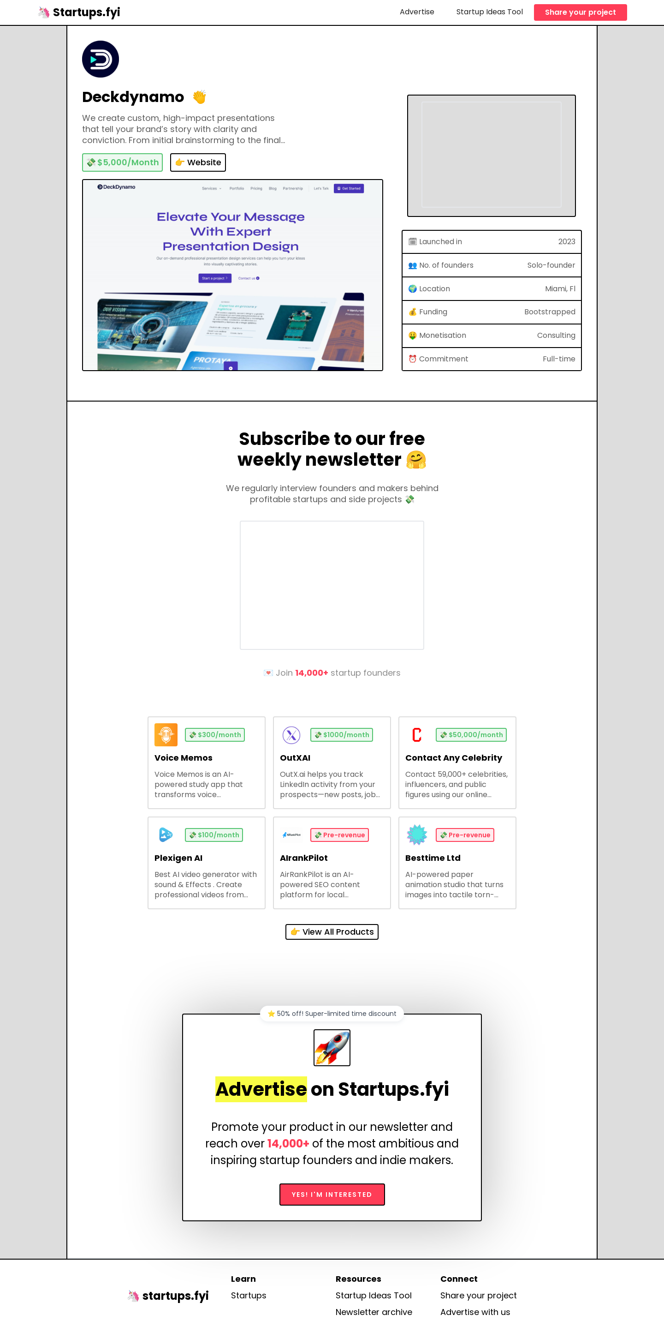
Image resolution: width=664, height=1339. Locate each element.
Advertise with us (475, 1312)
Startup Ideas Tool (489, 11)
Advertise (417, 11)
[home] (78, 12)
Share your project (580, 12)
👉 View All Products (332, 931)
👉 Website (198, 162)
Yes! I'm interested (332, 1194)
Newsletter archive (374, 1312)
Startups (249, 1295)
